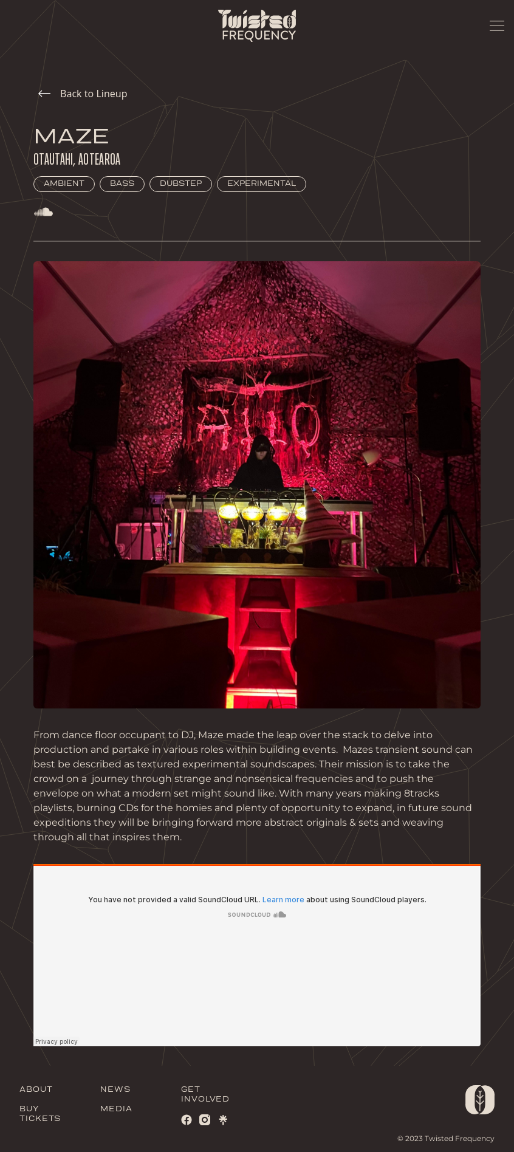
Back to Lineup (83, 93)
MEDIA (116, 1109)
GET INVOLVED (205, 1094)
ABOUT (36, 1089)
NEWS (115, 1089)
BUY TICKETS (40, 1114)
